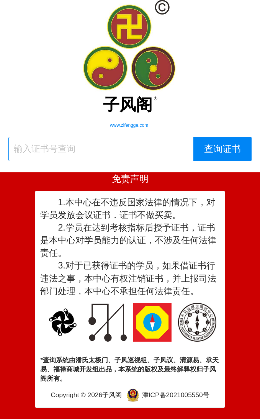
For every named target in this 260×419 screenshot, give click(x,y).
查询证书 (222, 149)
